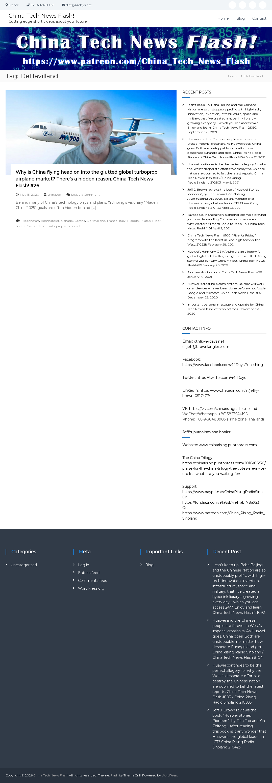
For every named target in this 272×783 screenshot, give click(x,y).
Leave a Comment (85, 194)
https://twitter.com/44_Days (221, 377)
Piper (156, 221)
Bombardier (50, 221)
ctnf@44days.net (209, 341)
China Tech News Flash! (42, 15)
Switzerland (36, 226)
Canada (67, 221)
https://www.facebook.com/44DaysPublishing (222, 365)
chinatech (55, 194)
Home (223, 18)
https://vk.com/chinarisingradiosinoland (223, 408)
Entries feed (89, 572)
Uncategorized (24, 565)
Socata (21, 226)
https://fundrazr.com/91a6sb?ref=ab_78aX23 (220, 502)
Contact (259, 18)
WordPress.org (91, 588)
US (81, 226)
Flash (114, 775)
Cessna (80, 221)
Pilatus (145, 221)
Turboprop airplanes (62, 226)
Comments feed (92, 580)
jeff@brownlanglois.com (208, 346)
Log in (83, 565)
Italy (122, 221)
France (112, 221)
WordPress (170, 775)
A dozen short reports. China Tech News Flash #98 (224, 272)
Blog (240, 18)
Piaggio (133, 221)
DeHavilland (96, 221)
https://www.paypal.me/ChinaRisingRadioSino (223, 492)
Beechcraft (30, 221)
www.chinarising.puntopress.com (228, 445)
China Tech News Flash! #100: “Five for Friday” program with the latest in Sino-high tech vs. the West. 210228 (223, 239)
